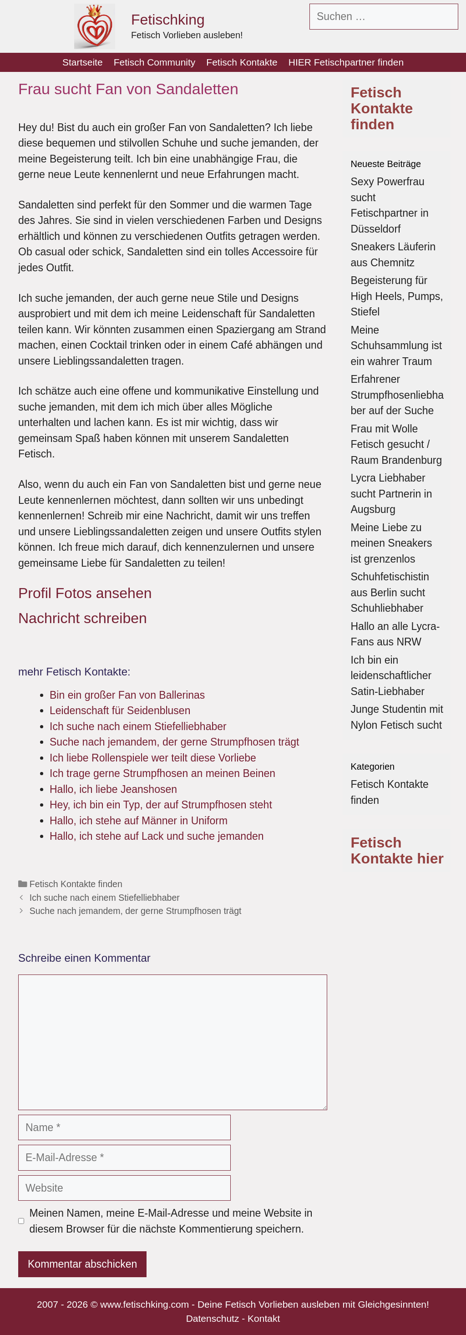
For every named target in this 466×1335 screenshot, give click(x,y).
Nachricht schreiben (82, 618)
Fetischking (168, 19)
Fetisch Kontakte (241, 62)
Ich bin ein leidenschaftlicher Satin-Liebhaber (391, 675)
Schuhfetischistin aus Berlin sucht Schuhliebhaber (390, 592)
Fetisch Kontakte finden (76, 884)
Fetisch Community (155, 62)
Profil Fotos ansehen (85, 593)
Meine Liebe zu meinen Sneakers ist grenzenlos (391, 543)
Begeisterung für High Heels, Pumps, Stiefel (397, 296)
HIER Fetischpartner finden (346, 62)
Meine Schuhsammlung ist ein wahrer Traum (396, 345)
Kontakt (264, 1318)
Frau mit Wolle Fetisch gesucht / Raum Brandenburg (396, 444)
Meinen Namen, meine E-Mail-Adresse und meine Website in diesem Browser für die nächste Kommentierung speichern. (171, 1221)
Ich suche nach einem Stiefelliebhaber (105, 898)
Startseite (82, 62)
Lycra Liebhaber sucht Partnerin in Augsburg (391, 493)
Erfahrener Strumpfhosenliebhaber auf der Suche (397, 394)
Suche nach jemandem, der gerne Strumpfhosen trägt (136, 911)
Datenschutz (212, 1318)
